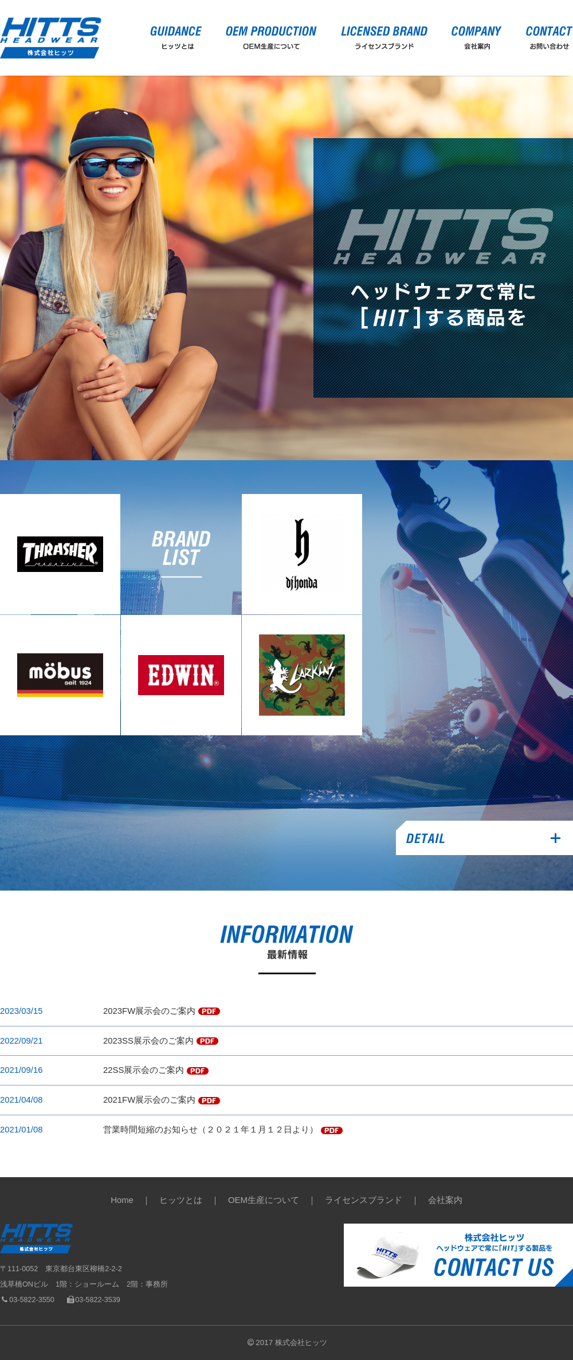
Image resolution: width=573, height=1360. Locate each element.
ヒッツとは (180, 1200)
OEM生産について (263, 1200)
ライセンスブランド (363, 1200)
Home (122, 1200)
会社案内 (445, 1200)
